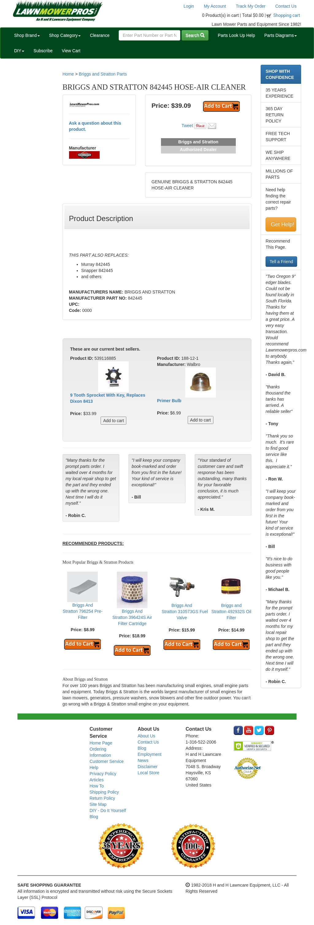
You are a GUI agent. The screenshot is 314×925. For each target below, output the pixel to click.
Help (94, 767)
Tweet (187, 125)
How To (97, 785)
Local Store (148, 772)
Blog (94, 816)
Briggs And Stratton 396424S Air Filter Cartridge (132, 617)
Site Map (98, 804)
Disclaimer (148, 766)
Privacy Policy (103, 773)
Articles (97, 779)
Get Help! (282, 224)
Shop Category (65, 35)
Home (68, 74)
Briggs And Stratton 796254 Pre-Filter (82, 611)
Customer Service (107, 761)
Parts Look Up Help (236, 35)
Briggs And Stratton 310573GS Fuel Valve (185, 611)
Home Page (101, 742)
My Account (215, 6)
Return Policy (102, 798)
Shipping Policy (104, 792)
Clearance (99, 35)
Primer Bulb (169, 400)
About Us (146, 735)
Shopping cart (287, 15)
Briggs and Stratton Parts (103, 74)
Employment (150, 754)
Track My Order (251, 6)
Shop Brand (27, 35)
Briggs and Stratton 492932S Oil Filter (231, 611)
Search (195, 35)
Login (188, 6)
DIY (19, 50)
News (143, 760)
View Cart (71, 50)
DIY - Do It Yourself (108, 810)
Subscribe (42, 50)
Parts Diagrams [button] (280, 35)
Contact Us (286, 6)
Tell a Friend (281, 261)
